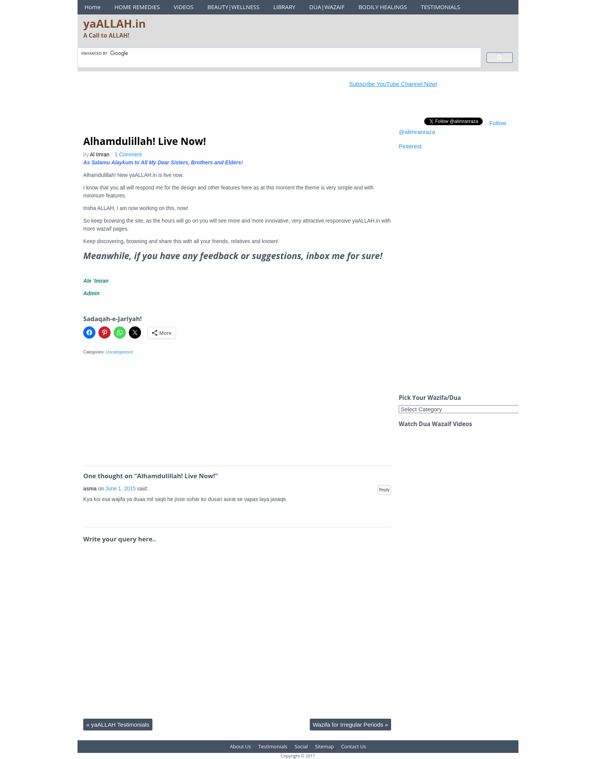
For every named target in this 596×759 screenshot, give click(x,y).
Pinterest (410, 146)
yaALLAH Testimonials (117, 724)
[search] (278, 53)
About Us (240, 746)
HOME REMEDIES (137, 7)
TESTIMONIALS (440, 7)
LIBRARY (284, 7)
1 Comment (128, 155)
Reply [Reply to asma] (384, 489)
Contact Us (353, 746)
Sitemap (324, 746)
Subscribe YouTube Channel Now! (399, 84)
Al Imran (99, 155)
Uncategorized (119, 352)
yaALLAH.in (114, 23)
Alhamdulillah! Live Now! (144, 141)
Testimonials (272, 746)
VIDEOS (183, 7)
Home (92, 7)
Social (301, 746)
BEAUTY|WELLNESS (233, 7)
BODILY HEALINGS (382, 7)
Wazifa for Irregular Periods (350, 724)
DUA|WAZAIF (327, 7)
